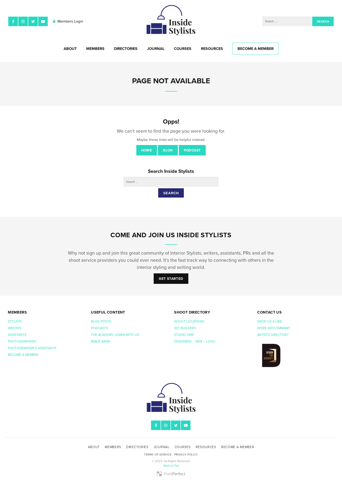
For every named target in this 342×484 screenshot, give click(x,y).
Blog (168, 150)
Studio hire (184, 335)
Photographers (22, 341)
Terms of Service (158, 454)
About (70, 48)
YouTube (43, 21)
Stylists (15, 321)
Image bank (101, 341)
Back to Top (171, 466)
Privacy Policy (186, 454)
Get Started (171, 278)
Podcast (192, 150)
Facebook (13, 21)
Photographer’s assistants (32, 348)
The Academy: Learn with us (115, 335)
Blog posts (101, 321)
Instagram (23, 21)
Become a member (23, 355)
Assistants (17, 335)
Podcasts (100, 328)
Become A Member (256, 48)
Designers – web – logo (195, 341)
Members (95, 48)
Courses (182, 48)
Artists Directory (273, 335)
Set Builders (185, 328)
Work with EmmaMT (274, 328)
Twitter (33, 21)
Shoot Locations (189, 321)
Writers (14, 328)
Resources (212, 48)
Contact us (269, 312)
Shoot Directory (192, 312)
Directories (126, 48)
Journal (155, 48)
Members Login (68, 21)
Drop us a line (270, 321)
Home (146, 150)
